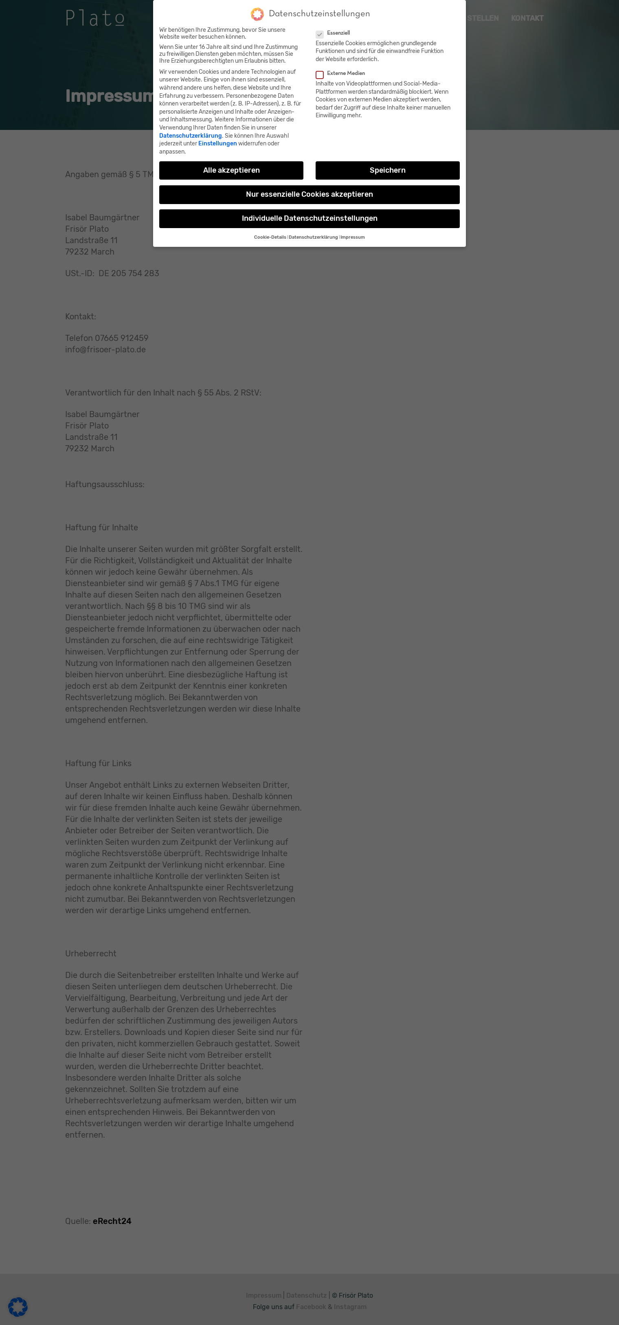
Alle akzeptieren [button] (231, 168)
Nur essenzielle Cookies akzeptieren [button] (309, 192)
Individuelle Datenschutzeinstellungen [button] (310, 216)
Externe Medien (344, 72)
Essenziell (336, 31)
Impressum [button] (352, 235)
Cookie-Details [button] (270, 235)
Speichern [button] (388, 168)
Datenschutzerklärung (190, 133)
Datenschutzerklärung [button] (313, 235)
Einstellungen (217, 141)
